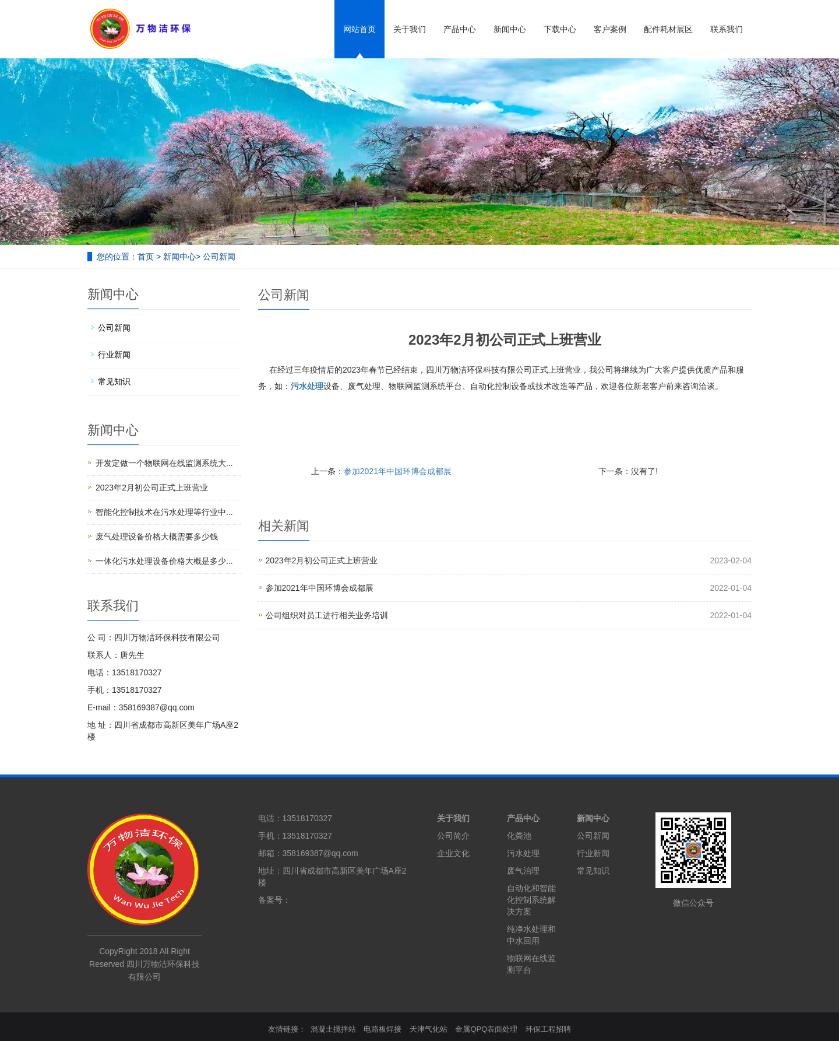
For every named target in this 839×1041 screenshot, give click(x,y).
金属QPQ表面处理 (486, 1029)
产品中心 (459, 29)
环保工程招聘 (548, 1029)
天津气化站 (428, 1029)
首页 (146, 256)
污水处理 (523, 853)
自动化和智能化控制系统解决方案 (531, 900)
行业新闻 (114, 354)
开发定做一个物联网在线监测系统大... (164, 463)
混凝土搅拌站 (333, 1029)
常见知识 (114, 381)
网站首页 (359, 29)
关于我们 (409, 29)
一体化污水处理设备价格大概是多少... (164, 561)
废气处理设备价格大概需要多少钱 (157, 536)
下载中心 (560, 29)
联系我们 (726, 29)
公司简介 (453, 835)
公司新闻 (219, 256)
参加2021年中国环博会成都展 (398, 471)
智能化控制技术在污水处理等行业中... (164, 512)
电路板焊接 (382, 1029)
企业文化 (453, 853)
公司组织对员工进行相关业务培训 (327, 615)
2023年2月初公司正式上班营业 (322, 560)
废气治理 (523, 870)
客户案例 (610, 29)
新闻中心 (509, 29)
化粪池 (519, 835)
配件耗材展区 (668, 29)
